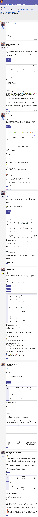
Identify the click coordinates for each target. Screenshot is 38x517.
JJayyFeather (20, 9)
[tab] (18, 11)
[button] (13, 4)
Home (1, 4)
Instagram (4, 7)
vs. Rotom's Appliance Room (11, 29)
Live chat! (24, 4)
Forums (10, 4)
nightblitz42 (26, 9)
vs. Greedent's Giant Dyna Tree (12, 26)
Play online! (19, 4)
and (9, 111)
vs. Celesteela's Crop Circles (11, 32)
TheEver (29, 9)
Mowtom (24, 9)
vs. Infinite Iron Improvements (12, 36)
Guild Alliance (15, 23)
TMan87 (33, 9)
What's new (1, 5)
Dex (4, 4)
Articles (6, 4)
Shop (15, 4)
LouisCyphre (9, 9)
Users (12, 4)
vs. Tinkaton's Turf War (11, 33)
